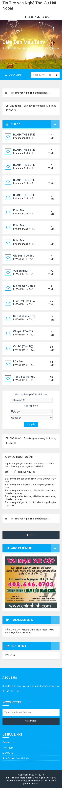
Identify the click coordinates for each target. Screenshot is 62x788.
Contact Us (8, 742)
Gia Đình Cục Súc (23, 255)
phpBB (31, 780)
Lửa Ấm (18, 361)
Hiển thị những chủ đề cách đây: (31, 398)
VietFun (20, 259)
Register (43, 17)
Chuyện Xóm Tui (23, 331)
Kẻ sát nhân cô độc (25, 316)
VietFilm (20, 274)
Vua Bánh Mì (20, 270)
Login (29, 17)
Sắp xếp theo (31, 409)
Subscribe (31, 721)
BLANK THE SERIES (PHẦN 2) (30, 134)
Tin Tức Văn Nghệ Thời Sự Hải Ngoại (29, 6)
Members (7, 752)
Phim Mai (18, 210)
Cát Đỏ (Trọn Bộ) (23, 346)
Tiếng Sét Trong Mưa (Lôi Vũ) (31, 376)
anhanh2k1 (22, 138)
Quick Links (13, 75)
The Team (7, 747)
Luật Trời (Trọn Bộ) (24, 301)
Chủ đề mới (13, 105)
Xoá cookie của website (15, 758)
